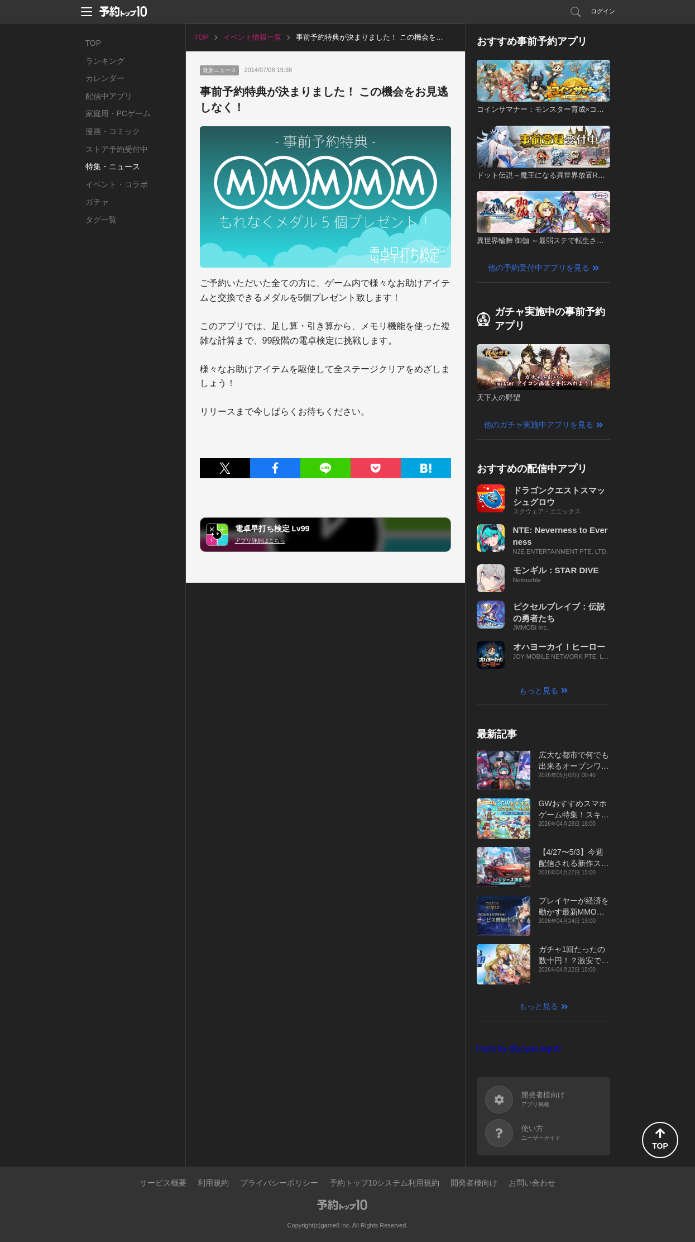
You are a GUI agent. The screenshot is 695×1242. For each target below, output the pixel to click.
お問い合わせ (532, 1182)
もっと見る (538, 690)
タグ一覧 (101, 219)
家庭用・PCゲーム (118, 113)
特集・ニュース (112, 166)
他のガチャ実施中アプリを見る (538, 424)
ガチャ (97, 201)
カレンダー (104, 78)
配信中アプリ (108, 96)
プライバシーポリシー (279, 1182)
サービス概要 (163, 1182)
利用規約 (213, 1182)
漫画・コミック (112, 131)
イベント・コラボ (116, 184)
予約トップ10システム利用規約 (384, 1182)
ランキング (104, 60)
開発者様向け (473, 1182)
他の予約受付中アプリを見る (538, 267)
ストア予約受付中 (116, 149)
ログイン (603, 11)
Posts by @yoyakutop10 (519, 1048)
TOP (93, 43)
